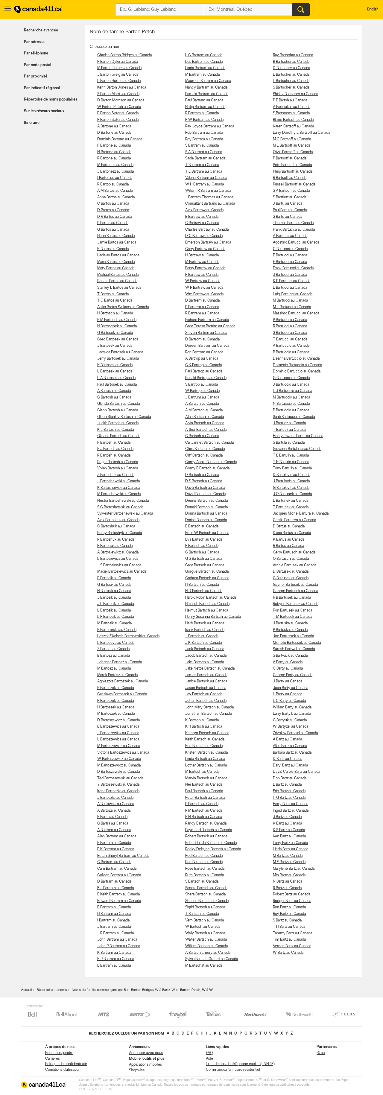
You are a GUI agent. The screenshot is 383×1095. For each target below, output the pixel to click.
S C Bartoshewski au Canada (120, 507)
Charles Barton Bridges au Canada (124, 55)
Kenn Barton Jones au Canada (121, 87)
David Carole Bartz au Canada (296, 772)
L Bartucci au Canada (290, 288)
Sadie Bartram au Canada (205, 158)
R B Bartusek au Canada (292, 598)
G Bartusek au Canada (290, 578)
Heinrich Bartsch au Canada (207, 604)
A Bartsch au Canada (202, 404)
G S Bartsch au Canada (203, 559)
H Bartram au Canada (114, 914)
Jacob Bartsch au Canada (206, 656)
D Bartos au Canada (113, 210)
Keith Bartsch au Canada (204, 739)
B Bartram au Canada (114, 843)
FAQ (209, 1053)
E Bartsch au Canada (201, 526)
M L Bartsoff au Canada (291, 145)
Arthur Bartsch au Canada (206, 430)
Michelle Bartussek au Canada (297, 643)
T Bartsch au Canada (202, 914)
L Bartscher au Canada (291, 81)
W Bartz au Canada (288, 953)
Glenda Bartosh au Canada (118, 404)
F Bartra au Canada (112, 817)
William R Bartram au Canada (208, 191)
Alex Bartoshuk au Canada (118, 520)
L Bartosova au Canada (115, 643)
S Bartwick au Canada (290, 656)
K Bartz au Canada (287, 823)
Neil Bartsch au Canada (203, 785)
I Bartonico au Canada (114, 178)
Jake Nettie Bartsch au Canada (210, 668)
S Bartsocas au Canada (291, 113)
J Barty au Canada (287, 681)
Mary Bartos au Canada (115, 268)
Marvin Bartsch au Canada (206, 778)
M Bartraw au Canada (202, 262)
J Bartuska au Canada (290, 623)
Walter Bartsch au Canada (206, 940)
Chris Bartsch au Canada (205, 449)
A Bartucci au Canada (290, 236)
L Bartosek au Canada (114, 371)
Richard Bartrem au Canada (207, 320)
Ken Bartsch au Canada (204, 746)
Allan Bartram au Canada (116, 836)
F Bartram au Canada (114, 907)
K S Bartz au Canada (289, 830)
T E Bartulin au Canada (291, 455)
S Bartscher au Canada (291, 87)
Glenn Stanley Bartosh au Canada (124, 417)
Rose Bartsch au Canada (204, 869)
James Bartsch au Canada (206, 675)
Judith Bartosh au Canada (118, 423)
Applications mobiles (145, 1065)
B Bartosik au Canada (114, 578)
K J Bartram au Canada (115, 959)
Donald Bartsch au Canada (206, 507)
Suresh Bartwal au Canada (294, 649)
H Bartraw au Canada (202, 255)
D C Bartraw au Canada (204, 236)
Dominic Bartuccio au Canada (296, 371)
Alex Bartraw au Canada (204, 210)
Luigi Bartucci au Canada (292, 294)
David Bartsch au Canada (205, 494)
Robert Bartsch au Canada (206, 836)
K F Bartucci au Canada (291, 281)
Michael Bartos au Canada (118, 275)
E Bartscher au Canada (291, 75)
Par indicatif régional (42, 88)
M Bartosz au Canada (114, 668)
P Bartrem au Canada (202, 307)
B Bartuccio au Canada (291, 352)
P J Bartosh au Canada (115, 449)
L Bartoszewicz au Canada (118, 739)
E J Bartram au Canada (115, 888)
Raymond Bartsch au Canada (208, 830)
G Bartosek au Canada (115, 333)
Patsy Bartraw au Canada (205, 268)
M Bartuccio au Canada (291, 397)
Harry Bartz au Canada (290, 804)
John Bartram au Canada (117, 940)
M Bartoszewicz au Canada (118, 746)
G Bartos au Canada (113, 230)
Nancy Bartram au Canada (206, 87)
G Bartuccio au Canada (291, 378)
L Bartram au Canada (114, 966)
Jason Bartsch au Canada (205, 688)
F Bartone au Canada (114, 145)
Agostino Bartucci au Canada (296, 242)
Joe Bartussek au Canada (293, 636)
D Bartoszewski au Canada (118, 772)
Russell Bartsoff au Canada (294, 184)
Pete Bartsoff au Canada (292, 165)
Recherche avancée (41, 30)
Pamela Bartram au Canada (206, 94)
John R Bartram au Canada (118, 946)
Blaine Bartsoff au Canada (293, 120)
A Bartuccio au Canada (291, 346)
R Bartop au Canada (113, 184)
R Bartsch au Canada (201, 804)
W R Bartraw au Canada (204, 288)
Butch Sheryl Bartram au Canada (123, 856)
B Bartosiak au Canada (115, 546)
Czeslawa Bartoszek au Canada (122, 694)
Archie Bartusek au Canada (294, 565)
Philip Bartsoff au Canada (292, 172)
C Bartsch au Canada (202, 436)
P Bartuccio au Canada (291, 410)
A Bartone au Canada (114, 126)
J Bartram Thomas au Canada (209, 197)
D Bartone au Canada (114, 133)
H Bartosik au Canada (114, 591)
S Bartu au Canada (287, 217)
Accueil (26, 990)
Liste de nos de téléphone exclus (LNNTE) (240, 1064)
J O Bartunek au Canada (292, 494)
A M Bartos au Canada (115, 191)
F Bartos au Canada (112, 223)
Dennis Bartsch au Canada (206, 501)
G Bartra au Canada (112, 823)
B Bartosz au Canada (113, 656)
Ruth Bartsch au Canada (204, 875)
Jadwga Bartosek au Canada (120, 352)
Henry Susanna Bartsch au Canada (213, 617)
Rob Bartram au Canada (204, 133)
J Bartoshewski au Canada (118, 481)
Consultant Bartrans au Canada (210, 204)
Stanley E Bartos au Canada (119, 288)
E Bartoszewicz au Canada (118, 727)
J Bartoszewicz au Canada (118, 733)
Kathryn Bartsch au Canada (207, 733)
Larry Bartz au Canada (290, 843)
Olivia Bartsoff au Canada (293, 152)
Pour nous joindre (59, 1053)
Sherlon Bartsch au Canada (207, 901)
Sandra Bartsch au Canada (206, 888)
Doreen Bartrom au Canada (207, 346)
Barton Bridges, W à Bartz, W (153, 990)
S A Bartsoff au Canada (291, 191)
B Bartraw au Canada (201, 217)
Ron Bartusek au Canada (292, 610)
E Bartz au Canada (287, 785)
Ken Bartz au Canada (289, 836)
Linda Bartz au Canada (290, 849)
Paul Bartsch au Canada (204, 791)
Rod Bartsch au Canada (204, 856)
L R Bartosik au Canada (115, 617)
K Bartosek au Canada (115, 365)
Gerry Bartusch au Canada (294, 552)
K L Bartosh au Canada (115, 430)
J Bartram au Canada (114, 927)
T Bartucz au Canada (289, 430)
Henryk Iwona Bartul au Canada (298, 436)
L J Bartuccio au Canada (292, 391)
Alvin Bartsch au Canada (204, 423)
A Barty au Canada (288, 662)
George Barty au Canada (292, 675)
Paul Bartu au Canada (290, 210)
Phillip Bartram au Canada (205, 107)
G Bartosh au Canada (114, 397)
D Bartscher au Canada (291, 68)
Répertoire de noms (52, 990)
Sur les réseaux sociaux (44, 111)
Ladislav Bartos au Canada (118, 255)
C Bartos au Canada (113, 204)
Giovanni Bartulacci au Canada (297, 449)
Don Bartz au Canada (289, 778)
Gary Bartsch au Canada (204, 565)
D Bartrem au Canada (202, 300)
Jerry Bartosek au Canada (118, 359)
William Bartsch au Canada (206, 946)
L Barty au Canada (287, 694)
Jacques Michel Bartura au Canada (301, 513)
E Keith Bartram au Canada (118, 894)
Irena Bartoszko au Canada (118, 791)
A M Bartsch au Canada (204, 410)
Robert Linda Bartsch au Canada (211, 843)
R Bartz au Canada (287, 888)
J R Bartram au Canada (115, 933)
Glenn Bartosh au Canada (117, 410)
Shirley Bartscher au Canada (295, 94)
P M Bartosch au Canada (116, 320)
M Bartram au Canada (202, 75)
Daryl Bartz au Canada (290, 765)
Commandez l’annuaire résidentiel (233, 1070)
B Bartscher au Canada (291, 62)
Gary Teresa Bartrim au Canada (210, 326)
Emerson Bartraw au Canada (208, 242)
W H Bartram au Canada (204, 184)
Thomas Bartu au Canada (293, 223)
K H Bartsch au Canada (203, 727)
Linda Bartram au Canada (205, 68)
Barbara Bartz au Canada (292, 753)
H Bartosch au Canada (115, 313)
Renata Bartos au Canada (117, 281)
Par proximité (35, 76)
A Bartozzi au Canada (113, 811)
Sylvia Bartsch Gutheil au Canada (211, 959)
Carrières (52, 1059)
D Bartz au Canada (287, 759)
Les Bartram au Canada (204, 62)
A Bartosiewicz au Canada (118, 552)
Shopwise (137, 1070)
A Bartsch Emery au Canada (207, 953)
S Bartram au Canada (202, 145)
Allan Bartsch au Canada (204, 417)
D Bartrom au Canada (202, 339)
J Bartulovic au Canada (291, 481)
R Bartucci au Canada (290, 326)
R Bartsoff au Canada (289, 178)
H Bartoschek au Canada (117, 326)
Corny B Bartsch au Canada (207, 468)
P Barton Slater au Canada (118, 113)
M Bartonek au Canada (115, 165)
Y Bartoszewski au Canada (118, 785)
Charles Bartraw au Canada (207, 230)
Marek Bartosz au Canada (117, 675)
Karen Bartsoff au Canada (293, 126)
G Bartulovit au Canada (291, 488)
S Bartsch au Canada (201, 881)
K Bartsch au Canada (202, 720)
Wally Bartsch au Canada (205, 933)
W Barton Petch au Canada (119, 107)
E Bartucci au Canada (290, 255)
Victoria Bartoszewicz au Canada (123, 753)
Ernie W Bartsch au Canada (207, 533)
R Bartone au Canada (114, 158)
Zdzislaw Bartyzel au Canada (295, 733)
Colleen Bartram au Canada (119, 875)
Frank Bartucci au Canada (293, 268)
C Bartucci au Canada (290, 249)
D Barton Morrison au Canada (120, 100)
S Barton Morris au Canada (118, 94)
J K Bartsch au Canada (203, 643)
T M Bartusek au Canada (292, 617)
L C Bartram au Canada (203, 55)
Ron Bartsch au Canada (204, 862)
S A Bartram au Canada (203, 152)
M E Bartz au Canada (289, 862)
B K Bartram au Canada (115, 849)
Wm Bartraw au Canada (204, 294)
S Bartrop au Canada (201, 385)
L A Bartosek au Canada (116, 378)
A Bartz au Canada (287, 739)
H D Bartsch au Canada (203, 591)
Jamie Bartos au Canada (116, 242)
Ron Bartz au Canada (289, 907)
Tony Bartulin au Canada (292, 468)
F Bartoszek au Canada (115, 701)
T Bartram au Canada (202, 165)
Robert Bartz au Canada (291, 894)
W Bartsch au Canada (202, 927)
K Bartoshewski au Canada (118, 488)
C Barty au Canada (288, 668)
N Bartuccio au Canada (291, 404)
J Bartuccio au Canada (291, 385)
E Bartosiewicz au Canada (117, 559)
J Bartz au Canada (287, 817)
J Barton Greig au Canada (117, 75)
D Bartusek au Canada (290, 572)
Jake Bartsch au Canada (204, 662)
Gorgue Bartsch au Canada (207, 572)
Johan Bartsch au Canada (206, 701)
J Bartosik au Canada (114, 598)
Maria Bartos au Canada (116, 262)
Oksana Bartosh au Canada (118, 436)
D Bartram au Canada (114, 881)
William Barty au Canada (292, 707)
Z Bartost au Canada (113, 649)
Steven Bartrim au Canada (206, 333)
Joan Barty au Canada (290, 688)
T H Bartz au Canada (289, 927)
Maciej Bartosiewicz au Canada (121, 572)
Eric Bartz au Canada (289, 791)
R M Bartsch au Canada (203, 811)
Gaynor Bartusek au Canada (295, 585)
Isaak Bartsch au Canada (204, 630)
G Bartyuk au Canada (290, 720)
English (373, 9)
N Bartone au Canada (114, 152)
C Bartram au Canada (114, 862)
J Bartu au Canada (287, 204)
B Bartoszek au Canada (115, 688)
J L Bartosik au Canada (115, 604)
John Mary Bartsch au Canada (209, 707)
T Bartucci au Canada (290, 339)
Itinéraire (31, 123)
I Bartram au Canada (113, 920)
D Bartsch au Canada (202, 475)
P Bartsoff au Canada (289, 158)
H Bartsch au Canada (202, 585)
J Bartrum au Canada (202, 397)
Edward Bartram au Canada (119, 901)
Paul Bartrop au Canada (203, 371)
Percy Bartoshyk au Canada (119, 533)
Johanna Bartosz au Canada (119, 662)
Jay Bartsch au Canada (203, 694)
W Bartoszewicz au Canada (119, 759)
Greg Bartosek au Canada (117, 339)
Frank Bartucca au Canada (294, 230)
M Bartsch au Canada (202, 772)
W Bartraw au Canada (202, 281)
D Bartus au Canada (289, 526)
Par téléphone (36, 53)
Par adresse (34, 42)
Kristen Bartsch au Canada (206, 753)
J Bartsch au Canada (201, 636)
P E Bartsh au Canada (290, 100)
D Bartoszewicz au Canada (118, 720)
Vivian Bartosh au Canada (117, 468)
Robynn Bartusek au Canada (295, 604)
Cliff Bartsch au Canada (204, 455)
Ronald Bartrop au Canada (206, 378)
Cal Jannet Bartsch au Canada (209, 443)
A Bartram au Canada (114, 830)
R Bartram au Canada (202, 113)
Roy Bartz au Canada (289, 914)
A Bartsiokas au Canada (291, 107)
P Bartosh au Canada (113, 443)
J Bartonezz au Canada (115, 172)
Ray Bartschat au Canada (293, 55)
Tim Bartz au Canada (289, 940)
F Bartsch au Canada (201, 546)
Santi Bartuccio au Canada (294, 417)
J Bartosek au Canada (114, 346)
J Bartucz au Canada (289, 423)
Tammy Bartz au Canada (292, 933)
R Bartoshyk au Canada (115, 540)
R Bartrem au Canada (202, 313)
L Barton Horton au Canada (119, 81)
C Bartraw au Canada (202, 223)
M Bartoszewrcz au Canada (119, 765)
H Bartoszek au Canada (115, 707)
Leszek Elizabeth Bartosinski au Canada (128, 636)
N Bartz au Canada (287, 881)
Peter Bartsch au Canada (205, 798)
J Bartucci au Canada (290, 275)
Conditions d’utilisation (62, 1070)
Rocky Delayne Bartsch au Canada (213, 849)
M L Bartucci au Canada (292, 307)
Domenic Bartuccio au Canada (297, 365)
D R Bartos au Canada (114, 217)
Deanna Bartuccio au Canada (296, 359)
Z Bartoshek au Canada (115, 475)
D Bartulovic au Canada (291, 475)
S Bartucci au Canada (290, 333)
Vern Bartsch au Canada (204, 920)
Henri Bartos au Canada (116, 236)
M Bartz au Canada (288, 856)
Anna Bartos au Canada (116, 197)
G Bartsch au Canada (202, 552)
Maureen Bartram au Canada (208, 81)
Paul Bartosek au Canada (117, 385)
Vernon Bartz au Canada (292, 946)
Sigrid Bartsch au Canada (205, 907)
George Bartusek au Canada (295, 591)
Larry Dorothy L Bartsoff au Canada (301, 133)
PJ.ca (321, 1053)
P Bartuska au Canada (290, 630)
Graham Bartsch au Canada (207, 578)
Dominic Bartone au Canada (119, 139)
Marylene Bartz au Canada (293, 869)
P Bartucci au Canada (290, 320)
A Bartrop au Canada (201, 359)
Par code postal (37, 65)
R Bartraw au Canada (201, 275)
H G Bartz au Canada (289, 798)
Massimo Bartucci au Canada (296, 313)
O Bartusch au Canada (291, 559)
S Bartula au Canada (289, 443)
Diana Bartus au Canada (292, 533)
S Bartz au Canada (287, 920)
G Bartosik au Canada (114, 585)
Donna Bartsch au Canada (206, 513)
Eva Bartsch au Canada (203, 540)
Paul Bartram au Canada (204, 100)
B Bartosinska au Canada (116, 630)
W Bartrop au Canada (202, 391)
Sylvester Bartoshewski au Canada (125, 513)
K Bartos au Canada (113, 249)
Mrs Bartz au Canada (289, 875)
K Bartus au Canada (288, 540)
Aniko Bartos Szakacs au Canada (123, 307)
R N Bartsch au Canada (203, 817)
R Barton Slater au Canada (118, 120)
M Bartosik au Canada (114, 623)
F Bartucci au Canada (290, 262)
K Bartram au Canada (114, 953)
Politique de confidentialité (66, 1064)
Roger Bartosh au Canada (117, 462)
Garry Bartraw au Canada (205, 249)
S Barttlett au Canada (289, 197)
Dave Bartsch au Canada (205, 488)
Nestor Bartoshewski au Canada (123, 501)
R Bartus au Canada (288, 546)
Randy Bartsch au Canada (206, 823)
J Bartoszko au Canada (115, 798)
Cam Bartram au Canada (116, 869)
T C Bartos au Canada (114, 300)
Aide (209, 1059)
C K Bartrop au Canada (203, 365)
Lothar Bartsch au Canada (206, 765)
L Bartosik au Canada (114, 610)
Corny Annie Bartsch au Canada (211, 462)
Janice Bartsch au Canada (206, 681)
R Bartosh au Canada (113, 455)
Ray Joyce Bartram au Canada (209, 126)
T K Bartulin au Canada (291, 462)
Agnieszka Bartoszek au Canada (122, 681)
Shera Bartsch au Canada (205, 894)
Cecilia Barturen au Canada (294, 520)
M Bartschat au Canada (203, 966)
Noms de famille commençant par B (99, 990)
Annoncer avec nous (146, 1053)
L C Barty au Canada (289, 701)
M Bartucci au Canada (290, 300)
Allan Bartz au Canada (290, 746)
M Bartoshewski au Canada (119, 494)
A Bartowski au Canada (115, 804)
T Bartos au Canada (113, 294)
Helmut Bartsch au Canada (206, 610)
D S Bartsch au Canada (203, 481)
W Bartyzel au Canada (290, 727)
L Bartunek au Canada (290, 501)
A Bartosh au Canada (114, 391)
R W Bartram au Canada (204, 120)
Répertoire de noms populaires (50, 99)
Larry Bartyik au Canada (292, 714)
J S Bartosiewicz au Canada (119, 565)
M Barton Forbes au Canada (119, 68)
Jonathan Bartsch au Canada (208, 714)
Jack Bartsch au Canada (204, 649)
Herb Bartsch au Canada (204, 623)
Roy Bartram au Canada (204, 139)
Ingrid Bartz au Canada (290, 811)
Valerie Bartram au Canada (206, 178)
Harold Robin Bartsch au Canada (210, 598)
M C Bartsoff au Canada (292, 139)
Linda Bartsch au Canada (205, 759)
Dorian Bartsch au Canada (206, 520)
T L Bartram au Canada (203, 172)
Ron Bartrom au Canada (204, 352)
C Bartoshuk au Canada (116, 526)
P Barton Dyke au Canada (117, 62)
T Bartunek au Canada (290, 507)
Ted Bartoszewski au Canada (120, 778)
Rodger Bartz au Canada (292, 901)
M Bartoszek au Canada (116, 714)
